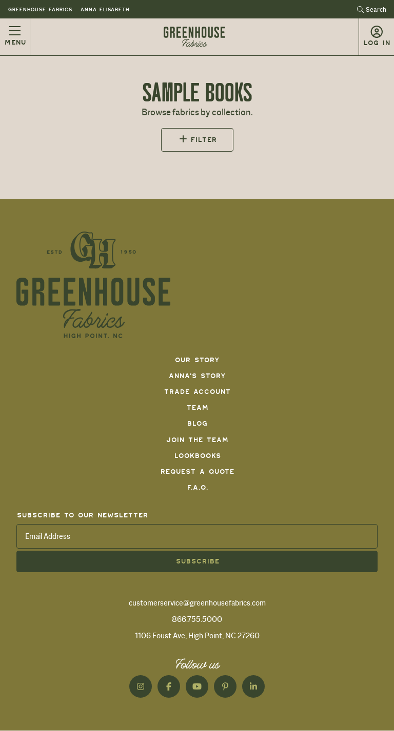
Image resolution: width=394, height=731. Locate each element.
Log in (376, 42)
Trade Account (197, 391)
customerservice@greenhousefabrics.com (197, 603)
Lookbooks (197, 455)
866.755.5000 (197, 619)
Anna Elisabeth (104, 9)
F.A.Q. (197, 487)
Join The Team (197, 439)
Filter (203, 139)
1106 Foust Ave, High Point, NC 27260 (197, 636)
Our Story (197, 360)
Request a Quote (197, 471)
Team (197, 407)
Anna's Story (197, 375)
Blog (197, 423)
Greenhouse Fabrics (40, 9)
